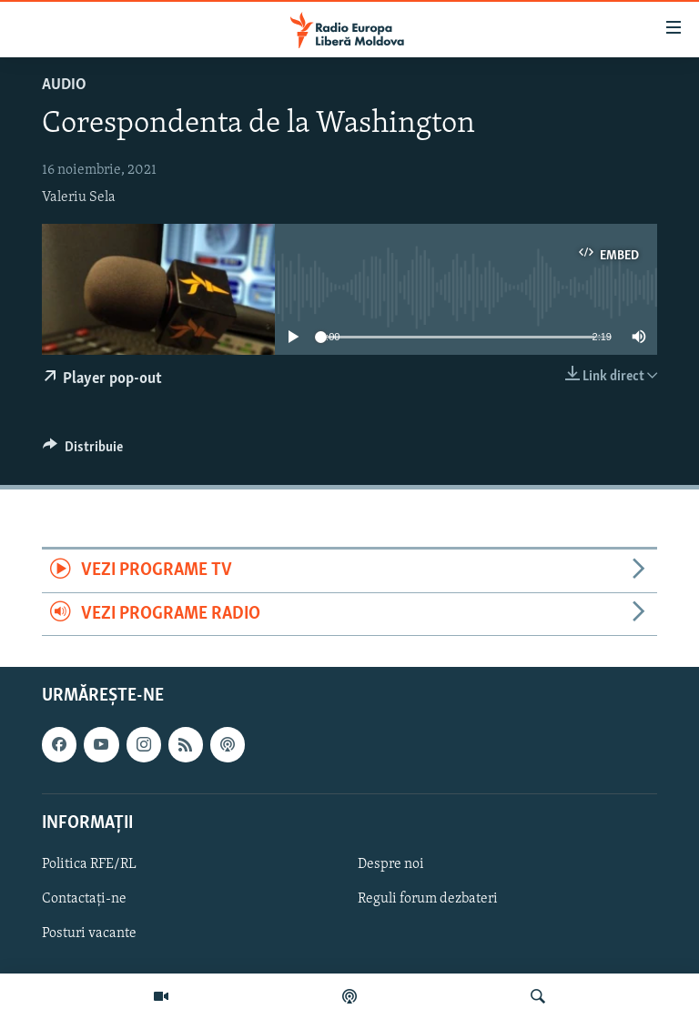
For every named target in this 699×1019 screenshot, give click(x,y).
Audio (64, 85)
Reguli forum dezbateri (428, 899)
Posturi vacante (89, 933)
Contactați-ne (84, 899)
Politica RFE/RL (89, 864)
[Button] (83, 451)
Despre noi (391, 864)
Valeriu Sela (79, 197)
